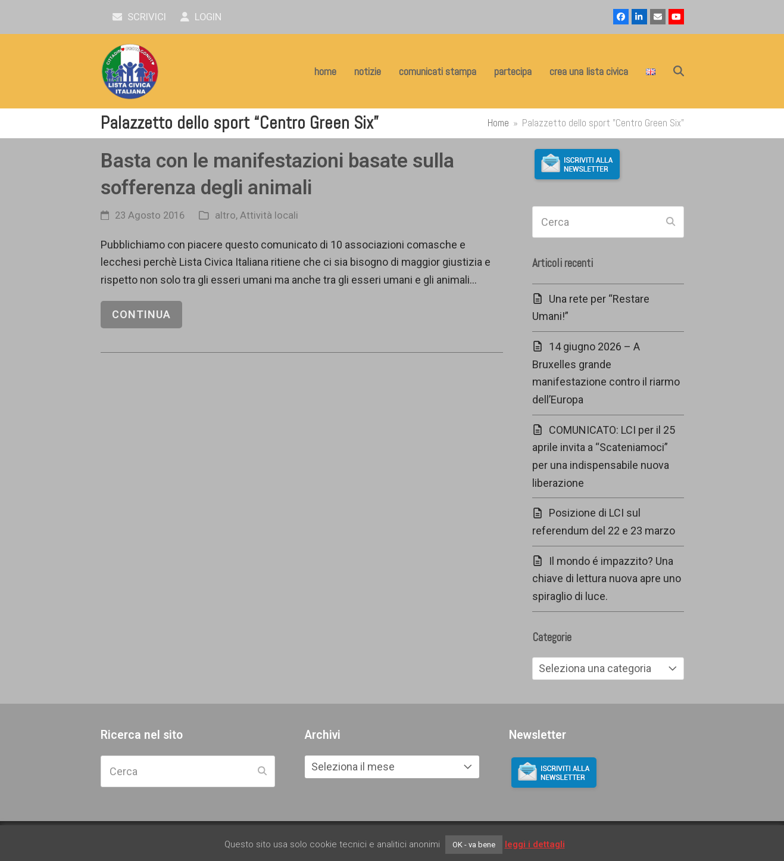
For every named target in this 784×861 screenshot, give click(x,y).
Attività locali (269, 215)
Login (200, 17)
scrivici (140, 17)
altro (225, 215)
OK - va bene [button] (473, 844)
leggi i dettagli (535, 844)
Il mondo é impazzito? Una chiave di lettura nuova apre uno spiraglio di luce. (606, 578)
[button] (678, 71)
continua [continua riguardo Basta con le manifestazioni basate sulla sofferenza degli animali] (141, 314)
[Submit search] (670, 222)
